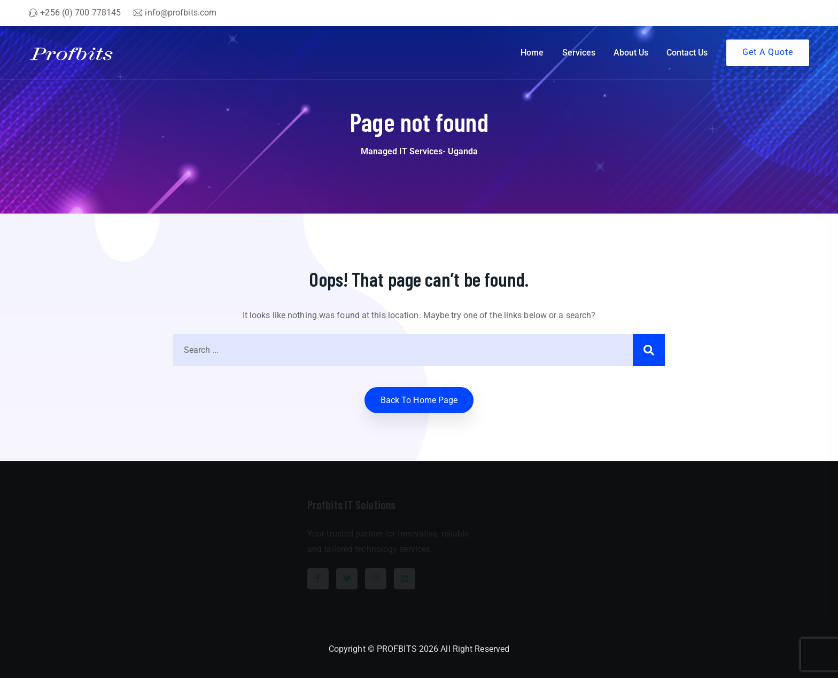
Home (532, 53)
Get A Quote (767, 52)
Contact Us (687, 53)
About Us (631, 53)
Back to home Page (419, 400)
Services (578, 53)
